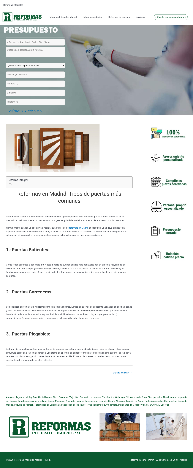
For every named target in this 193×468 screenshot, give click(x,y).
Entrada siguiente (122, 372)
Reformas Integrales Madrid (63, 16)
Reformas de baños (92, 16)
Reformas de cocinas (119, 16)
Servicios (140, 16)
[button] (171, 17)
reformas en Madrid (79, 227)
